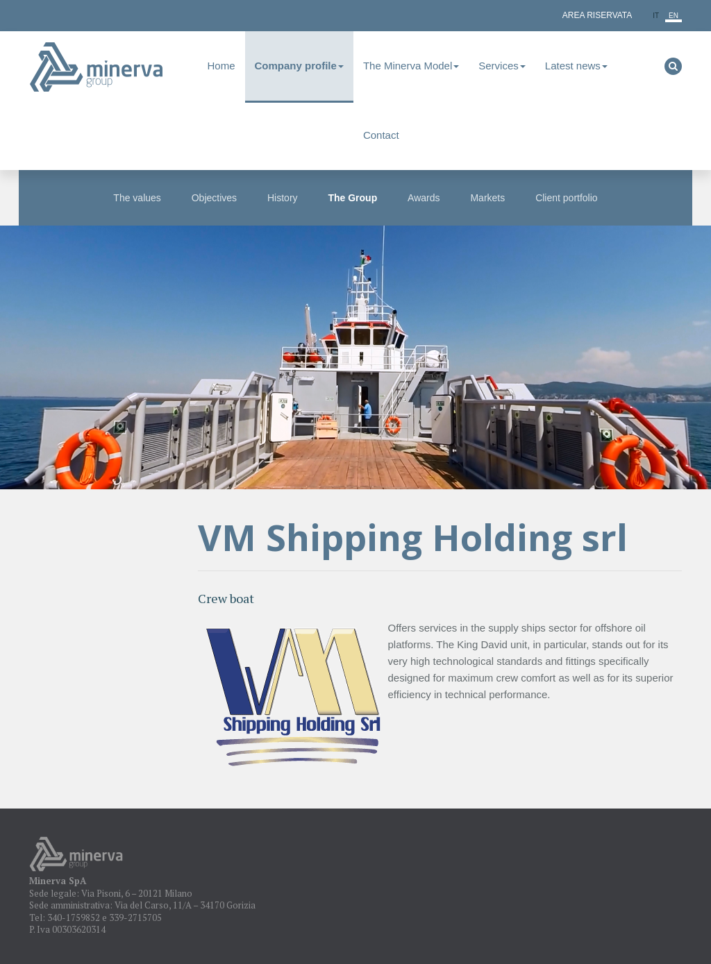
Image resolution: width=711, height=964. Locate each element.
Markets (487, 197)
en (673, 15)
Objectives (214, 197)
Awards (424, 197)
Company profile (299, 65)
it (656, 15)
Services (502, 65)
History (282, 197)
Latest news (576, 65)
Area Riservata (597, 15)
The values (136, 197)
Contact (381, 135)
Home (221, 65)
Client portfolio (566, 197)
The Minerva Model (411, 65)
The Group (352, 197)
